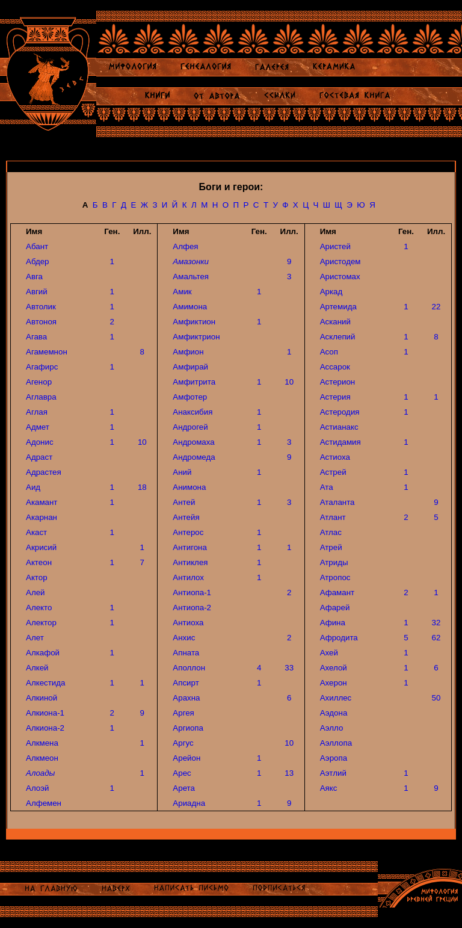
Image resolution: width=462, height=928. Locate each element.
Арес (182, 773)
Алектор (41, 622)
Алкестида (45, 682)
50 (436, 697)
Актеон (39, 562)
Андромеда (194, 457)
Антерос (188, 532)
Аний (182, 472)
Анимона (189, 487)
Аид (33, 487)
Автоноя (41, 321)
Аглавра (41, 396)
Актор (37, 577)
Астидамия (340, 442)
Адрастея (43, 472)
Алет (35, 637)
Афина (332, 622)
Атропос (335, 577)
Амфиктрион (196, 336)
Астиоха (335, 457)
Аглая (37, 411)
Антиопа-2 (192, 607)
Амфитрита (194, 381)
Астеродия (340, 411)
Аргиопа (188, 727)
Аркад (331, 291)
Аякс (328, 788)
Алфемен (43, 803)
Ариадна (189, 803)
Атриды (334, 562)
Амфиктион (194, 321)
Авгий (37, 291)
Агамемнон (46, 351)
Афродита (339, 637)
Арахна (186, 697)
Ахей (329, 652)
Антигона (190, 547)
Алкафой (43, 652)
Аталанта (337, 502)
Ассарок (335, 366)
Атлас (331, 532)
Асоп (329, 351)
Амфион (188, 351)
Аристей (335, 246)
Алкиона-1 (45, 712)
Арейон (186, 758)
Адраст (39, 457)
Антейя (186, 517)
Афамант (337, 592)
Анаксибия (192, 411)
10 (142, 442)
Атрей (331, 547)
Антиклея (190, 562)
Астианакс (339, 427)
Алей (35, 592)
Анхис (184, 637)
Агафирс (42, 366)
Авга (34, 276)
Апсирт (186, 682)
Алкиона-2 (45, 727)
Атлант (333, 517)
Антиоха (188, 622)
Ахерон (333, 682)
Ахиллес (336, 697)
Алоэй (37, 788)
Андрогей (190, 427)
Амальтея (191, 276)
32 (436, 622)
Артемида (338, 306)
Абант (37, 246)
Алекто (39, 607)
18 (142, 487)
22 (436, 306)
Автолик (41, 306)
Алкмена (42, 742)
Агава (36, 336)
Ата (326, 487)
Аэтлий (333, 773)
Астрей (333, 472)
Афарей (335, 607)
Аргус (183, 742)
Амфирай (190, 366)
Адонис (40, 442)
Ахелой (333, 667)
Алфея (185, 246)
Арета (184, 788)
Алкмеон (42, 758)
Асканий (335, 321)
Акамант (41, 502)
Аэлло (331, 727)
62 (436, 637)
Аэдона (334, 712)
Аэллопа (336, 742)
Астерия (335, 396)
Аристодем (340, 261)
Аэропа (333, 758)
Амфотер (190, 396)
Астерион (338, 381)
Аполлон (189, 667)
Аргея (183, 712)
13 (289, 773)
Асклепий (338, 336)
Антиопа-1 (192, 592)
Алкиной (41, 697)
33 (289, 667)
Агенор (39, 381)
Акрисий (41, 547)
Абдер (37, 261)
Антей (184, 502)
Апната (186, 652)
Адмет (37, 427)
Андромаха (193, 442)
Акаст (36, 532)
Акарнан (41, 517)
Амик (182, 291)
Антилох (188, 577)
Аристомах (340, 276)
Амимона (190, 306)
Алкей (37, 667)
